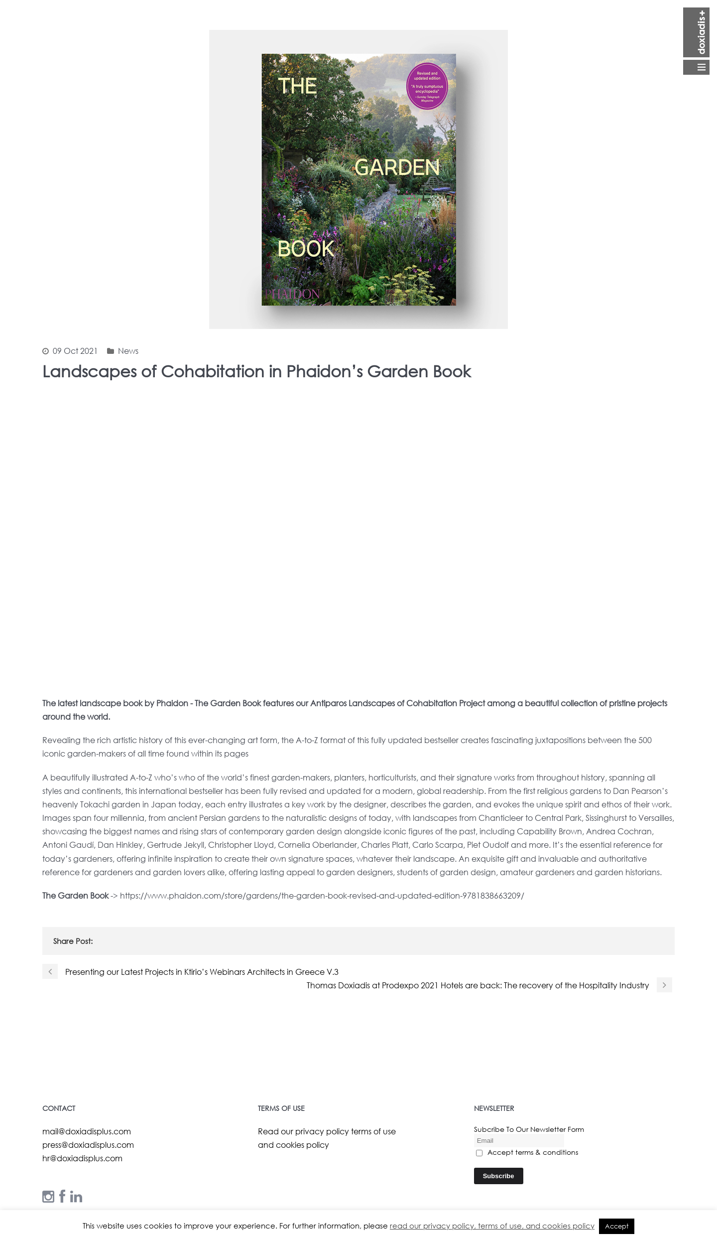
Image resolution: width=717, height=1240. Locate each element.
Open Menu (696, 41)
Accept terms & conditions (527, 1152)
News (128, 350)
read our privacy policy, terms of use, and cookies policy (492, 1226)
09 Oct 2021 (75, 350)
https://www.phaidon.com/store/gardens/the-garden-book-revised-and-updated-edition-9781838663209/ (322, 895)
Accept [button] (616, 1226)
